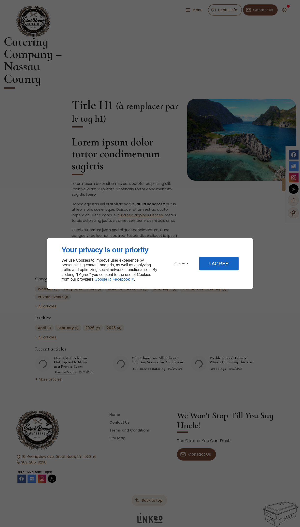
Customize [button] (181, 263)
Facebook (121, 279)
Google (101, 279)
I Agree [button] (219, 263)
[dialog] (150, 263)
